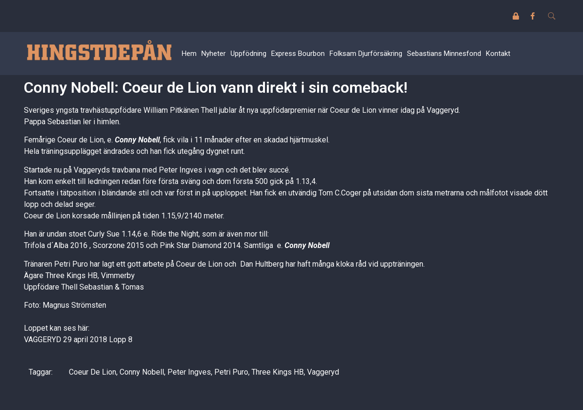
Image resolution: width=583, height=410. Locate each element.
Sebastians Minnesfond (444, 53)
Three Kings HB (278, 372)
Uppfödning (248, 53)
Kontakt (498, 53)
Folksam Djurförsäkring (366, 53)
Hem (189, 53)
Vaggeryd (323, 372)
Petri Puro (231, 372)
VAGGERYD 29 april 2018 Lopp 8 (78, 339)
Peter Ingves (189, 372)
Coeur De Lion (92, 372)
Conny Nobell (137, 139)
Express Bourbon (298, 53)
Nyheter (213, 53)
